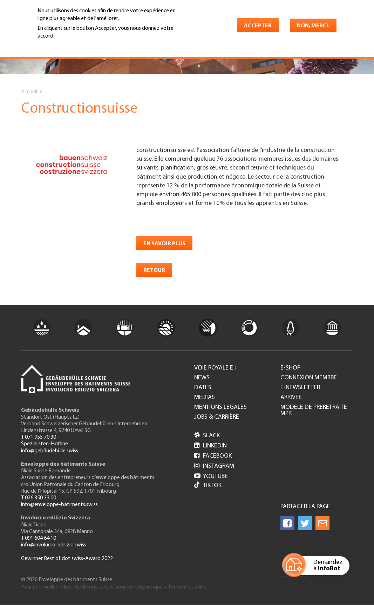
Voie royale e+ (215, 368)
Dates (202, 388)
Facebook (213, 456)
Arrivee (291, 397)
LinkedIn (210, 446)
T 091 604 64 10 (38, 538)
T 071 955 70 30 (38, 437)
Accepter (258, 26)
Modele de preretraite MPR (313, 410)
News (202, 378)
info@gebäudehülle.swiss (49, 451)
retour (154, 270)
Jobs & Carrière (216, 417)
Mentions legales (220, 407)
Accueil (29, 92)
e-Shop (290, 368)
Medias (204, 397)
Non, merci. (313, 26)
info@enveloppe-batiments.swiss (59, 504)
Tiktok (208, 485)
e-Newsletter (300, 388)
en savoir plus (164, 244)
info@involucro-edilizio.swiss (53, 545)
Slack (207, 435)
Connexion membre (308, 378)
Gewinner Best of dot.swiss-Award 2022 (67, 558)
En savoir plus (56, 46)
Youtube (211, 476)
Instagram (214, 466)
